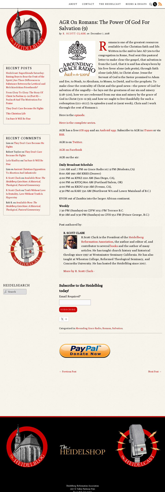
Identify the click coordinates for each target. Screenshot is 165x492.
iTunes (148, 130)
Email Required (70, 296)
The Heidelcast (110, 4)
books (114, 246)
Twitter (77, 142)
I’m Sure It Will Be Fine (18, 118)
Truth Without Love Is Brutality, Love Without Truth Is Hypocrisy (25, 194)
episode (79, 115)
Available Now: (25, 181)
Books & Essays (136, 4)
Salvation (117, 328)
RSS (61, 134)
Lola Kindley (13, 160)
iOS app (84, 130)
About (73, 4)
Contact (88, 4)
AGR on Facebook (70, 149)
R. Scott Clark (74, 33)
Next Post (155, 371)
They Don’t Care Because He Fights (24, 108)
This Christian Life (16, 113)
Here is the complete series (77, 122)
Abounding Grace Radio (88, 328)
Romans (106, 328)
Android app (108, 130)
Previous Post (67, 371)
